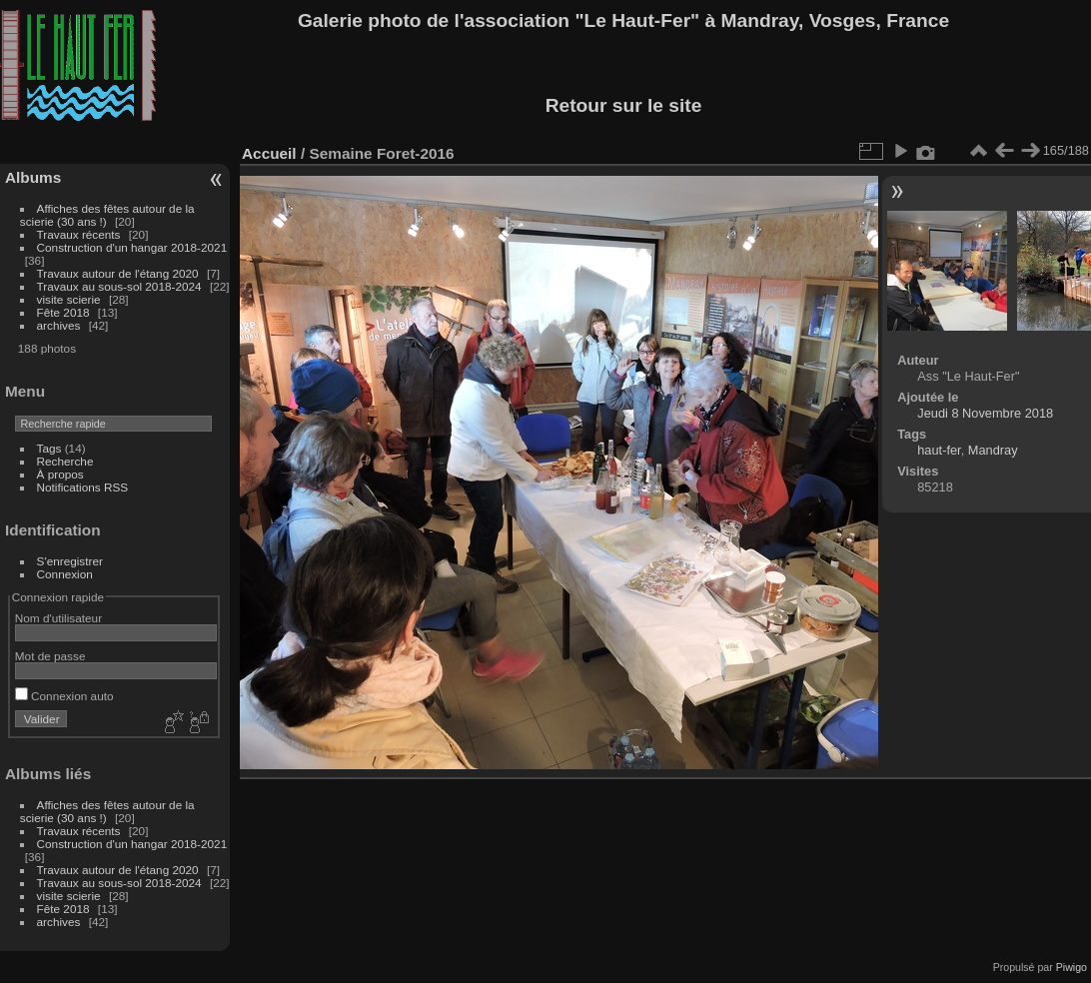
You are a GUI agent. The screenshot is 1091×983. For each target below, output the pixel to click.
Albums (33, 177)
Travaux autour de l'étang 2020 (118, 273)
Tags (49, 448)
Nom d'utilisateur (58, 617)
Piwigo (1071, 967)
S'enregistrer (70, 560)
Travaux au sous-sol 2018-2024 (119, 286)
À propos (60, 474)
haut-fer (938, 450)
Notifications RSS (83, 487)
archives (59, 325)
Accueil (269, 153)
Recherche (65, 461)
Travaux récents (79, 234)
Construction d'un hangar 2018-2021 (132, 247)
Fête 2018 (63, 312)
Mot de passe (50, 655)
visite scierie (69, 299)
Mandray (993, 450)
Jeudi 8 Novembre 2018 (985, 413)
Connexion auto (64, 695)
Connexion (65, 573)
